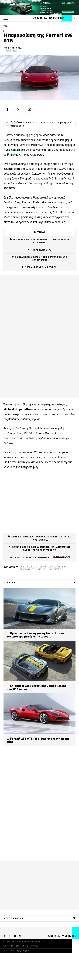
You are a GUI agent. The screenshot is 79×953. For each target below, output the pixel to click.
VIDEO (6, 26)
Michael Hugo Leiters (49, 569)
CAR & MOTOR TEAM (13, 48)
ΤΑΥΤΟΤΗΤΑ (8, 946)
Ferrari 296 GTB (28, 567)
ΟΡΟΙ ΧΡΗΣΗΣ (22, 946)
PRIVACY (34, 946)
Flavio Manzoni (28, 569)
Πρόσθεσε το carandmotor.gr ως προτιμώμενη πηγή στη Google (38, 124)
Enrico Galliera (57, 567)
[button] (7, 18)
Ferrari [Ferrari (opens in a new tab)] (15, 149)
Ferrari (43, 567)
